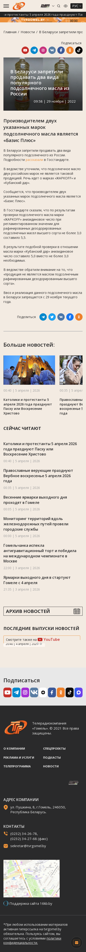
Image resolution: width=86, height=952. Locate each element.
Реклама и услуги (18, 757)
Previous (37, 644)
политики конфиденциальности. (32, 940)
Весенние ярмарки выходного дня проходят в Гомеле (35, 500)
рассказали (34, 159)
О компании (14, 748)
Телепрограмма (17, 766)
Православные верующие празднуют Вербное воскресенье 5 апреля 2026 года (38, 475)
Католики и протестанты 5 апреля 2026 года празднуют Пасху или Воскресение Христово (27, 406)
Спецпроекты (54, 748)
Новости (28, 32)
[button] (77, 370)
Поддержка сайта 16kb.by (30, 903)
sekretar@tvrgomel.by (28, 845)
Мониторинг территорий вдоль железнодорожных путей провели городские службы (35, 524)
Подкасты (52, 757)
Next (41, 644)
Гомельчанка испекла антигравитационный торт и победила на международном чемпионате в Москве (39, 553)
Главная (10, 32)
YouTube (49, 639)
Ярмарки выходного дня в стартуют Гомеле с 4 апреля (37, 580)
